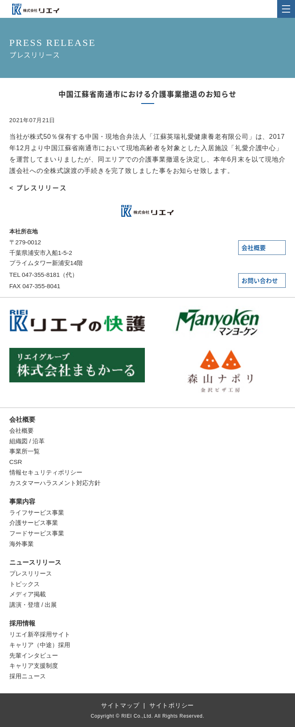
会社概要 (253, 248)
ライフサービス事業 (36, 512)
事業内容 (22, 501)
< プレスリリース (38, 188)
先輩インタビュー (33, 655)
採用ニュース (27, 676)
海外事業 (21, 543)
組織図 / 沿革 (27, 441)
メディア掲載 (27, 594)
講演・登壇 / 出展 (33, 604)
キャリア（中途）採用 (39, 644)
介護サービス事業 (33, 522)
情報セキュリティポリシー (45, 472)
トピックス (24, 583)
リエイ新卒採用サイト (39, 634)
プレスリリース (30, 573)
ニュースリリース (35, 562)
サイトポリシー (171, 705)
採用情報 (22, 623)
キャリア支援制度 (33, 665)
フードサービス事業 (36, 533)
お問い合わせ (259, 281)
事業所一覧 (24, 451)
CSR (15, 461)
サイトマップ (120, 705)
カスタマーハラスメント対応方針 (55, 482)
